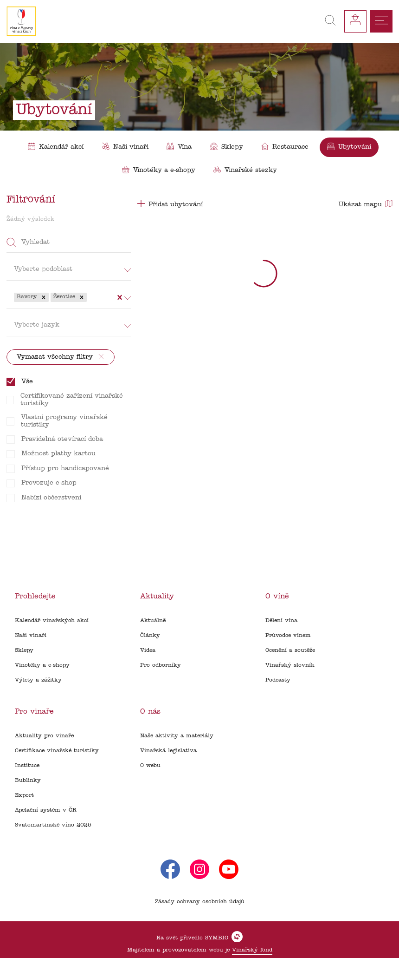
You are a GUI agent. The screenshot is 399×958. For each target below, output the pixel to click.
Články (150, 635)
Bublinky (28, 780)
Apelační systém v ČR (46, 810)
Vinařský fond (252, 950)
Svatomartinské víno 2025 (53, 825)
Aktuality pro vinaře (44, 736)
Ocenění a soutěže (290, 650)
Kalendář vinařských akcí (52, 620)
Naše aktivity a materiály (176, 736)
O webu (150, 765)
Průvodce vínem (288, 635)
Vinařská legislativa (168, 751)
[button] (44, 297)
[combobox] (90, 297)
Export (24, 795)
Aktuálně (153, 620)
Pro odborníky (160, 665)
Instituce (27, 765)
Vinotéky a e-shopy (42, 665)
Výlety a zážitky (38, 680)
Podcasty (277, 680)
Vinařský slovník (290, 665)
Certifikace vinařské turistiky (57, 751)
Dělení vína (281, 620)
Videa (147, 650)
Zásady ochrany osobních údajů (200, 902)
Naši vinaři (30, 635)
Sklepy (24, 650)
